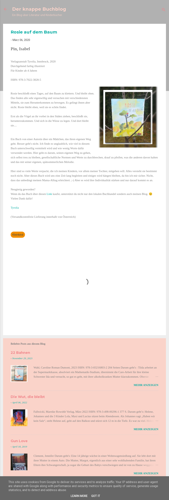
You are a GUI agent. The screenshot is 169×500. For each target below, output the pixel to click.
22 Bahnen (20, 353)
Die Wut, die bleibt (28, 397)
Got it (95, 496)
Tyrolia (15, 207)
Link (50, 193)
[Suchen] (163, 10)
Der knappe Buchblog (39, 9)
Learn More (79, 496)
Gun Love (19, 441)
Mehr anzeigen (146, 385)
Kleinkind (17, 234)
